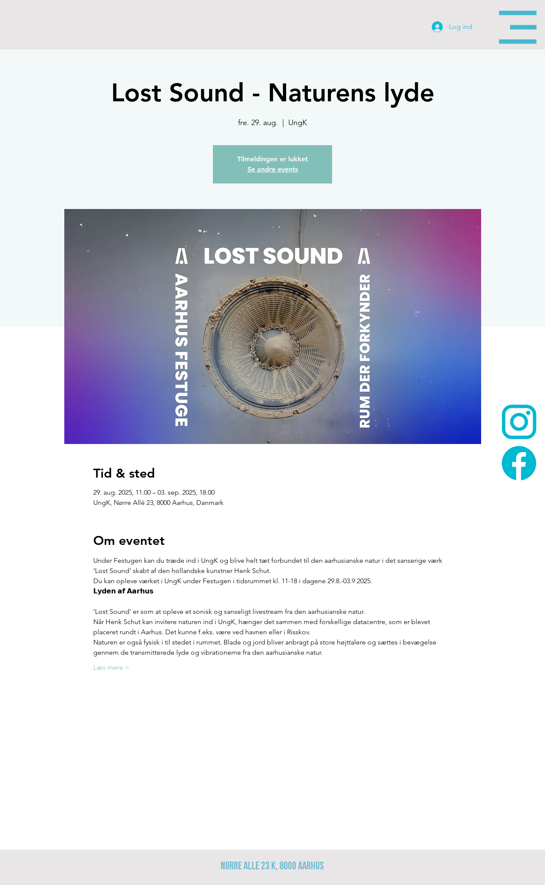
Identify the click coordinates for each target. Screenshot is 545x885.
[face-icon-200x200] (519, 463)
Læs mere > (111, 667)
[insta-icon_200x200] (519, 421)
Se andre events (272, 169)
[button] (517, 27)
